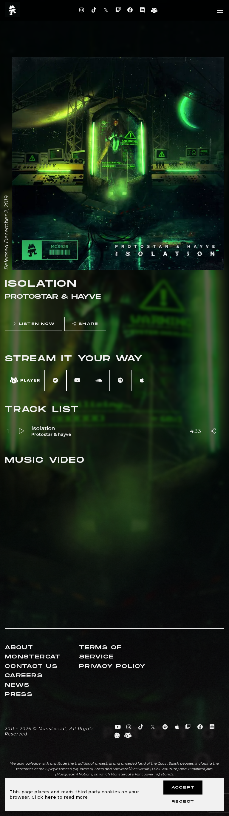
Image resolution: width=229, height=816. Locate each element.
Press (19, 694)
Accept (182, 787)
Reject (182, 801)
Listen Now (34, 324)
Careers (24, 675)
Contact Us (31, 666)
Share (85, 324)
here (50, 797)
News (17, 685)
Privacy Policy (112, 666)
